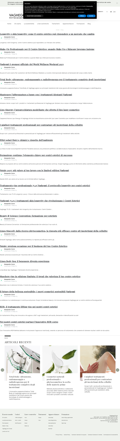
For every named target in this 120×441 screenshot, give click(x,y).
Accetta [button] (91, 15)
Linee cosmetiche (30, 414)
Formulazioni (5, 423)
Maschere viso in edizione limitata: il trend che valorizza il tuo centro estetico (40, 276)
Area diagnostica (52, 420)
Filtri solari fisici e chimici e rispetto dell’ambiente (26, 140)
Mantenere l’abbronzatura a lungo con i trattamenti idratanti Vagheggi (36, 94)
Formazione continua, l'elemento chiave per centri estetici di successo (36, 155)
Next (117, 370)
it (111, 12)
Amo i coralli (18, 420)
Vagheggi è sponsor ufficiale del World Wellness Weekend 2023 (32, 64)
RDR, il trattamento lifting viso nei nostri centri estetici (29, 306)
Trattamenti (42, 414)
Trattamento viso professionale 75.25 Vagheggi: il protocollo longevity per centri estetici (45, 185)
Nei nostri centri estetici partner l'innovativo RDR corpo (29, 321)
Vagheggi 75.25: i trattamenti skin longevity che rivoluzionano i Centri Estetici (40, 200)
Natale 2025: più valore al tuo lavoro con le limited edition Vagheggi (34, 170)
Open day (64, 423)
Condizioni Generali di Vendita (95, 434)
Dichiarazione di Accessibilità (111, 434)
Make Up (27, 425)
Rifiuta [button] (82, 15)
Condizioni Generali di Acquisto (79, 434)
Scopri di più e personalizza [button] (34, 15)
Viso (26, 417)
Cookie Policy (67, 434)
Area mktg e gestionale (67, 417)
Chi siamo (4, 417)
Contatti (100, 11)
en (115, 12)
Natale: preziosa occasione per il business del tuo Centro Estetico (33, 246)
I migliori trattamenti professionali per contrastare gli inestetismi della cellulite (41, 125)
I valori (17, 414)
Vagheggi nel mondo (7, 428)
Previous (2, 370)
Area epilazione (52, 423)
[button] (95, 3)
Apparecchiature (53, 414)
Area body (50, 417)
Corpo (26, 420)
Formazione (65, 414)
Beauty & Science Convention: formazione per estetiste (28, 215)
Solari (26, 423)
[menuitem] (9, 24)
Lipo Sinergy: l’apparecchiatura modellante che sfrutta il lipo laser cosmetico (39, 109)
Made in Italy (5, 425)
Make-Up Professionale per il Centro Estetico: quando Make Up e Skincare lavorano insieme (47, 49)
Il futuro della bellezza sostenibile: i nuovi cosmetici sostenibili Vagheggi (37, 291)
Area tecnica (65, 420)
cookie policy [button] (73, 7)
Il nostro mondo (7, 414)
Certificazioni (18, 423)
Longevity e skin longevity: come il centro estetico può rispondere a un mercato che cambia (47, 34)
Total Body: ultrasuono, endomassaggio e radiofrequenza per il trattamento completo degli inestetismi (53, 79)
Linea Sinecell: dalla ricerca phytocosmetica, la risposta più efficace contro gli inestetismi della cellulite (54, 231)
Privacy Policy (59, 434)
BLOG (6, 338)
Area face (50, 425)
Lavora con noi (5, 431)
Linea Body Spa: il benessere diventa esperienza (24, 261)
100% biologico (18, 417)
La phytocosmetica (6, 420)
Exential (50, 428)
